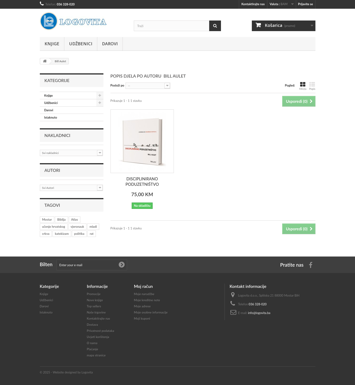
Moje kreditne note (147, 300)
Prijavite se (305, 4)
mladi (93, 226)
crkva (45, 234)
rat (92, 234)
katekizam (62, 234)
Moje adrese (142, 306)
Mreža (302, 86)
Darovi (110, 43)
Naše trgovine (96, 312)
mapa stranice (96, 355)
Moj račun (143, 286)
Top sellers (94, 306)
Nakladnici (57, 135)
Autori (52, 170)
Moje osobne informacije (151, 312)
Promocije (94, 294)
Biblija (61, 219)
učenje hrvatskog (53, 226)
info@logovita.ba (259, 313)
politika (79, 234)
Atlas (74, 219)
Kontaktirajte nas (253, 4)
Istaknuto (50, 117)
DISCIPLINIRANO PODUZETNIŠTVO (142, 181)
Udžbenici (80, 43)
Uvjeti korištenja (98, 337)
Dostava (92, 325)
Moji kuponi (142, 318)
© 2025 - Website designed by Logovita (66, 372)
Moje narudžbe (144, 294)
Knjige (52, 43)
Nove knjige (95, 300)
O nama (92, 343)
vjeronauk (77, 226)
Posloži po (117, 85)
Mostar (47, 219)
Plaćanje (92, 349)
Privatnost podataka (100, 331)
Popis (312, 86)
